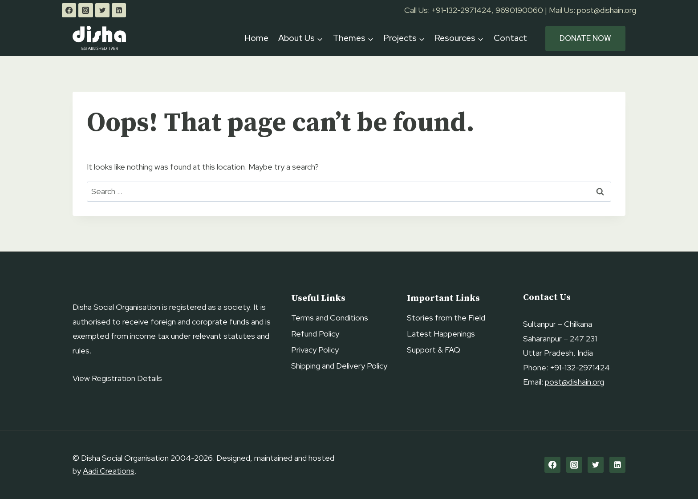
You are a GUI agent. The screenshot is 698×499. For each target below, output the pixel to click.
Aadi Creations (108, 471)
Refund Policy (315, 334)
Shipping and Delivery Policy (339, 366)
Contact (510, 38)
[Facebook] (69, 10)
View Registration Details (117, 378)
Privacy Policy (315, 350)
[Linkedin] (119, 10)
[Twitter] (102, 10)
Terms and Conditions (329, 317)
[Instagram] (85, 10)
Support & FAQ (433, 350)
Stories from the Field (446, 317)
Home (256, 38)
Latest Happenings (441, 334)
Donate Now (585, 38)
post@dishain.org (606, 10)
